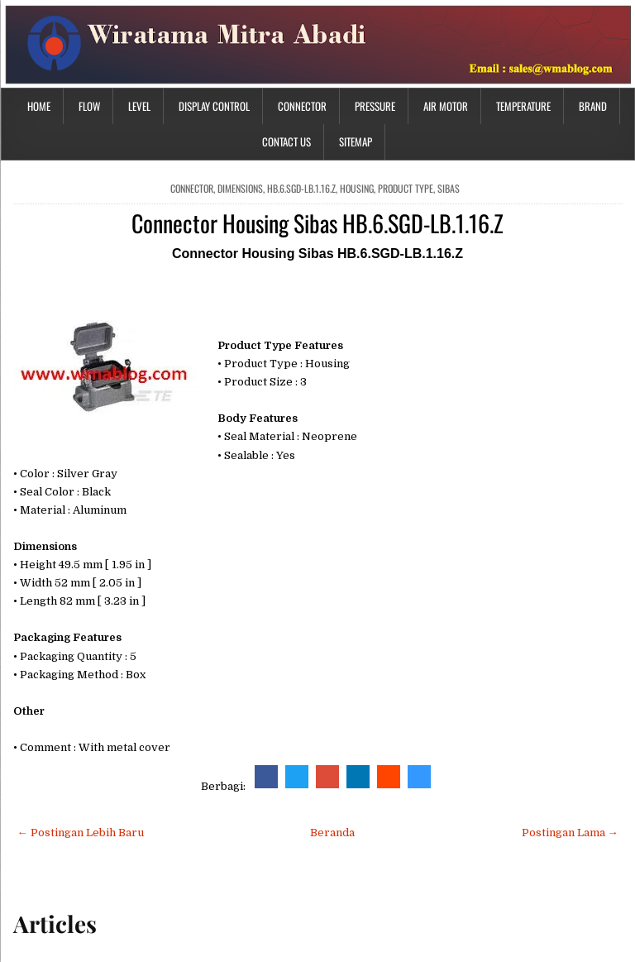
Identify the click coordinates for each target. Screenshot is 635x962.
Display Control (214, 106)
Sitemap (355, 141)
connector (191, 188)
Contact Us (286, 141)
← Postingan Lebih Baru (80, 832)
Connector (302, 106)
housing (357, 188)
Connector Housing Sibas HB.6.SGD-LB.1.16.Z (317, 223)
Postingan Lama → (570, 832)
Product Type (405, 188)
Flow (89, 106)
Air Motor (445, 106)
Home (38, 106)
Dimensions (240, 188)
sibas (448, 188)
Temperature (523, 106)
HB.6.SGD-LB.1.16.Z (301, 188)
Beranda (332, 832)
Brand (593, 106)
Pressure (375, 106)
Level (139, 106)
